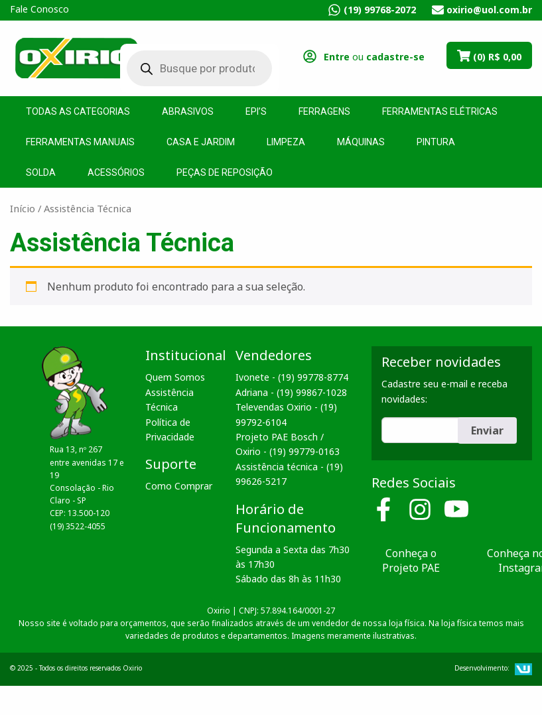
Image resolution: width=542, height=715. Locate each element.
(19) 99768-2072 (380, 9)
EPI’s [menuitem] (256, 111)
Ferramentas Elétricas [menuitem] (440, 111)
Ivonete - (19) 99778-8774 (292, 377)
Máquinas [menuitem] (361, 142)
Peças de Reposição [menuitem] (224, 172)
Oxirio (76, 57)
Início (22, 208)
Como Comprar (178, 486)
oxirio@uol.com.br (489, 9)
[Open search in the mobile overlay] (189, 68)
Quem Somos (175, 377)
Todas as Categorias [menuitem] (78, 111)
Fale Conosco (39, 9)
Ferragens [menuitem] (324, 111)
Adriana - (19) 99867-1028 (291, 392)
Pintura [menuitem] (436, 142)
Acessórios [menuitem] (116, 172)
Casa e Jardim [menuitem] (201, 142)
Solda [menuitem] (41, 172)
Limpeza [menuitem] (286, 142)
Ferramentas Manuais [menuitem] (80, 142)
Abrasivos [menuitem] (188, 111)
